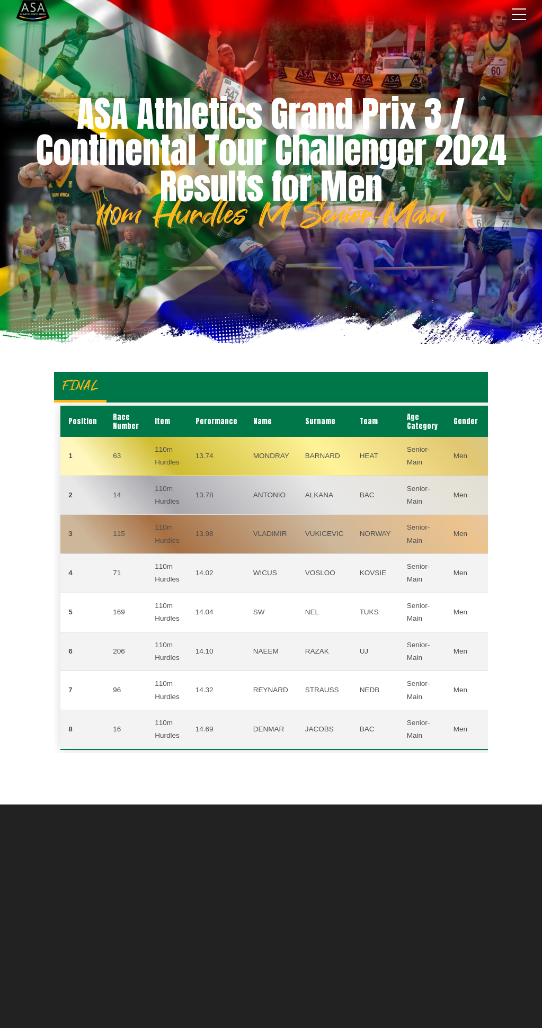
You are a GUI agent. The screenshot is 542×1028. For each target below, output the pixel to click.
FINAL (80, 385)
